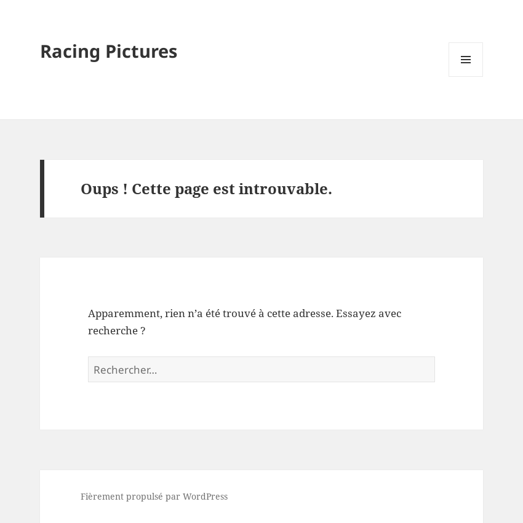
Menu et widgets (466, 76)
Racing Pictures (108, 51)
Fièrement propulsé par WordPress (154, 496)
